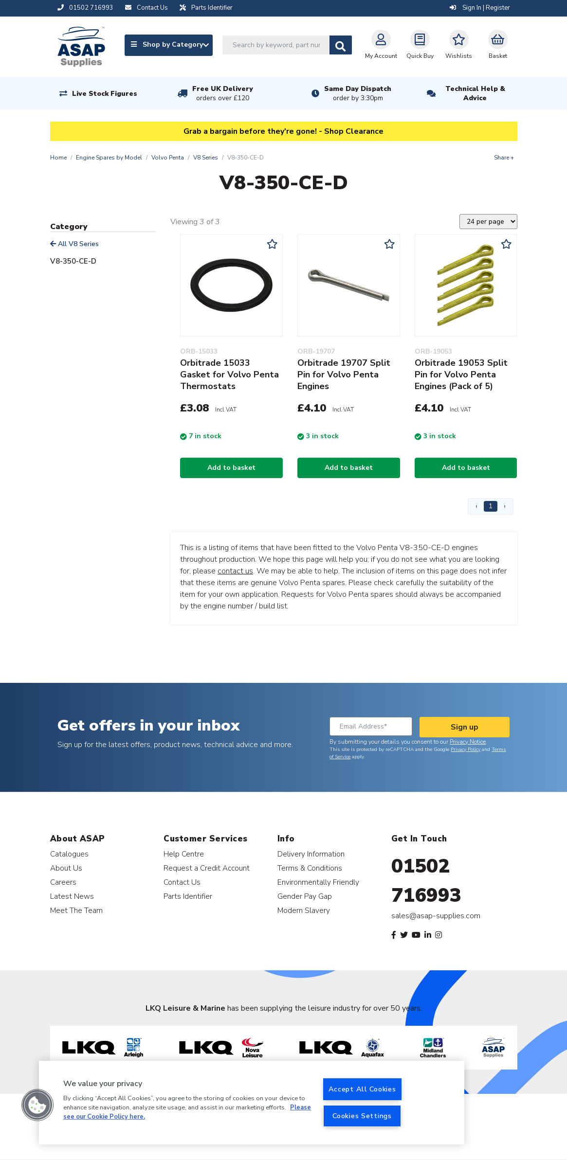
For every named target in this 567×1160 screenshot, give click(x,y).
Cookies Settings (362, 1116)
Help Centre (184, 854)
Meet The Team (76, 910)
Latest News (72, 896)
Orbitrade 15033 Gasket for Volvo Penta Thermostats (229, 374)
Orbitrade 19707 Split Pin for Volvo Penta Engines (343, 374)
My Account (381, 45)
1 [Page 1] (491, 506)
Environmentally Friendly (318, 882)
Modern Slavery (303, 910)
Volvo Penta (167, 157)
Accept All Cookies (362, 1089)
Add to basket (231, 467)
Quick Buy (420, 45)
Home (58, 157)
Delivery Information (311, 854)
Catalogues (69, 854)
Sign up (464, 727)
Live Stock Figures (104, 93)
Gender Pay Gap (304, 896)
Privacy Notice (468, 742)
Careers (63, 882)
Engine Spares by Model (109, 157)
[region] (251, 1102)
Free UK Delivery (222, 93)
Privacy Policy (465, 749)
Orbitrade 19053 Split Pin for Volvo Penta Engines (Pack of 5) (461, 374)
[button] (37, 1105)
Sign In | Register (480, 7)
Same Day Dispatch (357, 93)
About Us (66, 868)
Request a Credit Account (207, 868)
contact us (235, 571)
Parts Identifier (188, 896)
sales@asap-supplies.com (435, 915)
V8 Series (205, 157)
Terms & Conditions (309, 868)
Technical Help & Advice (475, 93)
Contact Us (182, 882)
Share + (504, 157)
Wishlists (458, 45)
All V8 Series (74, 244)
